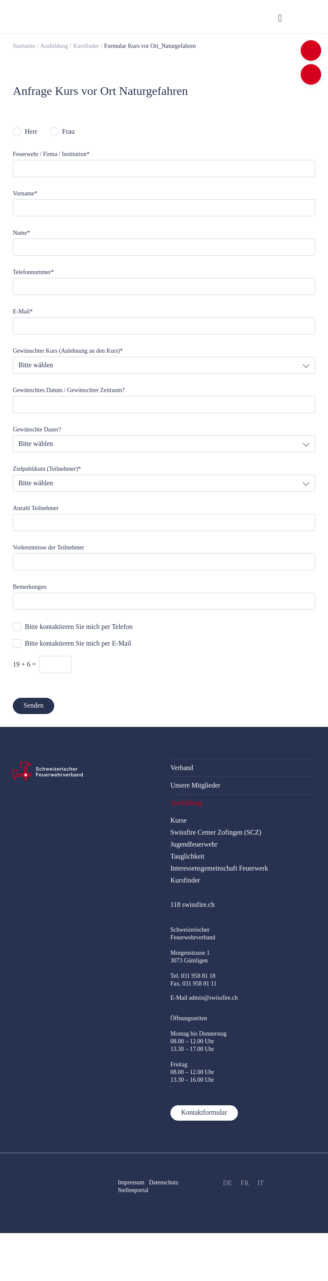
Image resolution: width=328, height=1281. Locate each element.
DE (227, 1183)
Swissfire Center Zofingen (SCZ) (215, 832)
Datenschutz (164, 1182)
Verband (181, 767)
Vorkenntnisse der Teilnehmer (48, 547)
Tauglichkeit (187, 856)
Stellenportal (133, 1190)
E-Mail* (23, 311)
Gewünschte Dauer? (37, 429)
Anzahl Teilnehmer (36, 508)
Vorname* (25, 193)
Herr (31, 131)
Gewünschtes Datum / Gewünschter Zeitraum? (69, 390)
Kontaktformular (204, 1112)
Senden (33, 705)
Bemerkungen (30, 587)
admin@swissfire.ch (213, 998)
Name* (21, 233)
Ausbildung (54, 46)
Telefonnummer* (33, 272)
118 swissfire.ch (192, 904)
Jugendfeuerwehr (193, 844)
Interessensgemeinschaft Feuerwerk (219, 868)
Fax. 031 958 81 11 (193, 983)
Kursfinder (86, 46)
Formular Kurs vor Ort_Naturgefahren (150, 46)
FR (244, 1183)
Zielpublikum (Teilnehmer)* (47, 469)
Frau (68, 131)
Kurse (178, 820)
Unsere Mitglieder (195, 785)
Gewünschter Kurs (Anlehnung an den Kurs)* (68, 351)
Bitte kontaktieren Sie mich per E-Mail (78, 643)
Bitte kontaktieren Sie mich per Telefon (78, 626)
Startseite (24, 46)
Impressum (131, 1182)
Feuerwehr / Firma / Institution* (51, 154)
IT (261, 1183)
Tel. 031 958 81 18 (192, 976)
